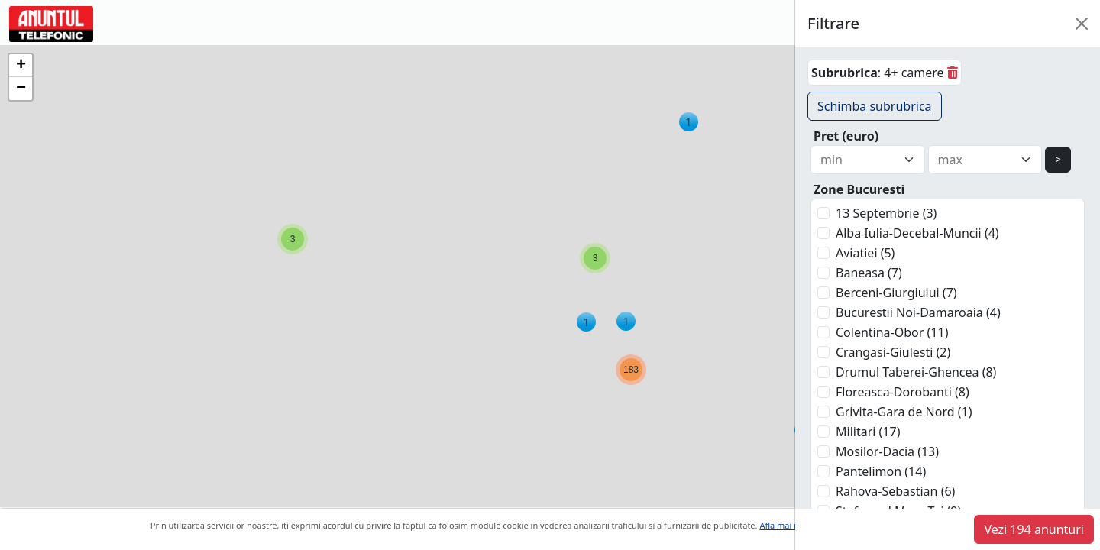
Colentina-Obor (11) (892, 332)
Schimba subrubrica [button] (874, 106)
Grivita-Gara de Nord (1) (904, 411)
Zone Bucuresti (859, 189)
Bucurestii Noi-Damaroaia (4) (918, 312)
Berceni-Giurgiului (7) (896, 292)
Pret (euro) (846, 136)
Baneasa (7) (869, 272)
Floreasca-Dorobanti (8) (902, 391)
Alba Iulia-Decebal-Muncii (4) (917, 233)
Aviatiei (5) (865, 252)
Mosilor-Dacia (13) (887, 451)
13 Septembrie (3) (886, 213)
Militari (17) (868, 431)
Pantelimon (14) (881, 471)
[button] (688, 121)
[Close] (1081, 23)
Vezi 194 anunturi (1034, 529)
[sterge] (952, 72)
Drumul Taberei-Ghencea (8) (916, 372)
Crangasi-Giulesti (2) (893, 352)
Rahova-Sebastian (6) (895, 491)
